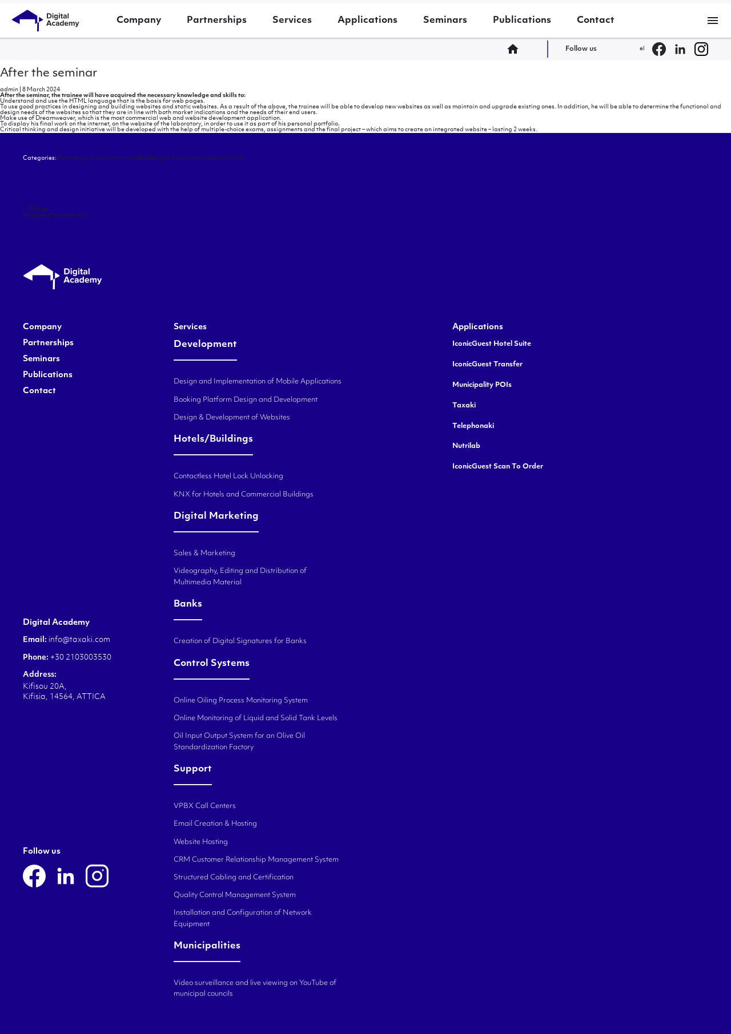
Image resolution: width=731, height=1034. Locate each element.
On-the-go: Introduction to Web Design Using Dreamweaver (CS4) (150, 158)
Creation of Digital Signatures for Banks (240, 641)
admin (9, 90)
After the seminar (48, 73)
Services (292, 20)
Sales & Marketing (204, 553)
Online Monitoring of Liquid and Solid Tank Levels (256, 718)
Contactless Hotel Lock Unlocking (228, 476)
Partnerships (217, 20)
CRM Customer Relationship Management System (256, 860)
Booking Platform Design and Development (246, 400)
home (516, 49)
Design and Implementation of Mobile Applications (258, 381)
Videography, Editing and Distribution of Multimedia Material (240, 576)
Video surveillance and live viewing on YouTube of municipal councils (255, 988)
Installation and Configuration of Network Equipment (243, 918)
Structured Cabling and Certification (234, 877)
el (642, 49)
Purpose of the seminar (58, 215)
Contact (595, 20)
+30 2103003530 (80, 657)
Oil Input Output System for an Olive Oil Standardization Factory (239, 741)
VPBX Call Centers (205, 806)
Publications (522, 20)
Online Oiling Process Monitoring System (241, 700)
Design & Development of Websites (232, 417)
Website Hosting (201, 842)
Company (139, 20)
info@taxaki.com (79, 640)
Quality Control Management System (235, 895)
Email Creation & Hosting (215, 824)
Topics (35, 210)
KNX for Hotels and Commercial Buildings (244, 494)
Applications (367, 20)
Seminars (445, 20)
